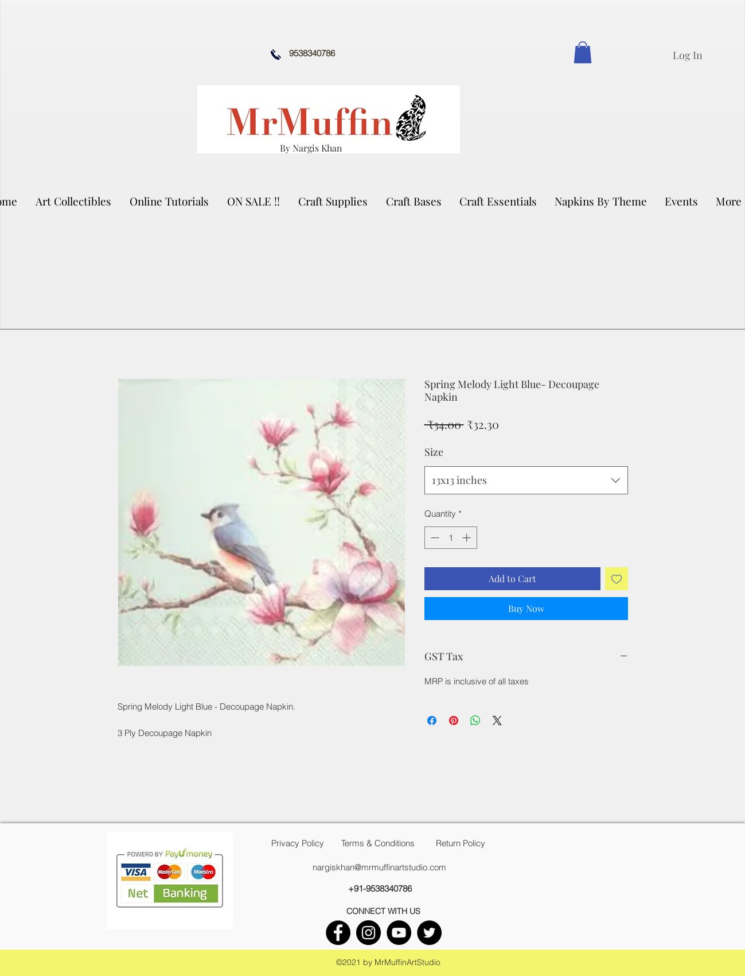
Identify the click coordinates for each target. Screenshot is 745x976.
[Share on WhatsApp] (475, 720)
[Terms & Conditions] (378, 843)
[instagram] (368, 932)
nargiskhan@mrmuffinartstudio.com (379, 867)
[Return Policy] (460, 843)
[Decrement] (434, 537)
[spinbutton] (450, 537)
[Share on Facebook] (432, 720)
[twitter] (429, 932)
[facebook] (338, 932)
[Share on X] (497, 720)
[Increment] (467, 537)
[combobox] (526, 480)
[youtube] (399, 932)
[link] (583, 52)
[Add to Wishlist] (616, 578)
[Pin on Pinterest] (454, 720)
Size (433, 452)
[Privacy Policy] (297, 843)
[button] (74, 201)
